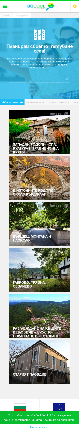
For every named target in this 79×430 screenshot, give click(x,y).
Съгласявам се (39, 427)
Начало (6, 15)
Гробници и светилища (58, 102)
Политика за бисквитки (58, 420)
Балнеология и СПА (35, 102)
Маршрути (22, 15)
